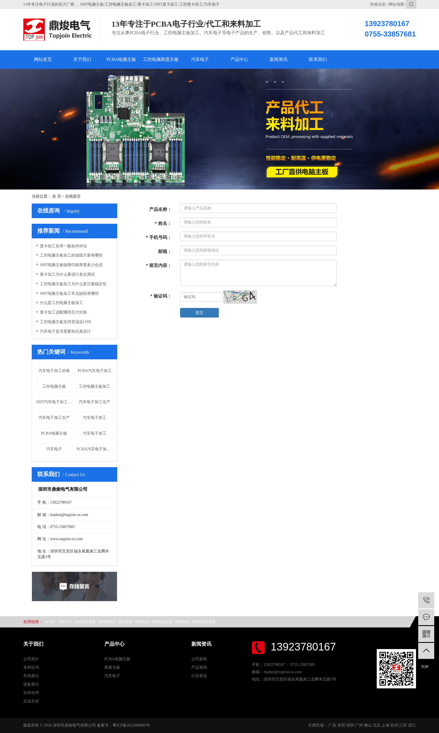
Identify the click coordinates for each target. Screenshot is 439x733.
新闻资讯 (279, 59)
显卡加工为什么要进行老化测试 (67, 274)
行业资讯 (199, 676)
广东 (332, 725)
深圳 (350, 725)
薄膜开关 (65, 622)
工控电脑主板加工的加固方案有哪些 (71, 255)
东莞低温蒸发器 (203, 622)
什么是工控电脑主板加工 (61, 303)
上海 (385, 725)
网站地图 (396, 4)
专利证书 (31, 667)
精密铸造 (182, 622)
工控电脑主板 (54, 386)
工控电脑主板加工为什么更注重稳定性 (73, 284)
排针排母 (125, 622)
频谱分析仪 (106, 622)
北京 (377, 725)
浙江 (412, 725)
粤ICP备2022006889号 (131, 725)
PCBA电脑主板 (121, 59)
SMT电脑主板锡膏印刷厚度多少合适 (71, 265)
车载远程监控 (162, 622)
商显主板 (112, 667)
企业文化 (31, 701)
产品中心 (239, 59)
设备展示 (31, 684)
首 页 (56, 196)
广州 (359, 725)
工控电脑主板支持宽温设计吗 (65, 322)
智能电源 (142, 622)
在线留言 (73, 196)
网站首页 (43, 59)
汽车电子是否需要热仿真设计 (65, 331)
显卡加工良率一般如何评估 (63, 246)
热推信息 (378, 4)
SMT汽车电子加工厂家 (54, 402)
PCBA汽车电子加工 (95, 371)
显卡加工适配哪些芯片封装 (63, 312)
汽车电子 (200, 59)
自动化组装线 (85, 622)
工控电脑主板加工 (94, 386)
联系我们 (318, 59)
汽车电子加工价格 (54, 371)
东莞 (341, 725)
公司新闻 (199, 659)
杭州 (394, 725)
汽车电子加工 (94, 417)
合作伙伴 (31, 693)
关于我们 (82, 59)
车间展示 (31, 676)
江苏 (403, 725)
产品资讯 (199, 667)
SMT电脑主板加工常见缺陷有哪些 (69, 293)
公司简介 (31, 659)
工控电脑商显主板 (161, 59)
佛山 (368, 725)
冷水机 (50, 622)
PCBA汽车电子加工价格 (95, 449)
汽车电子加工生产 (94, 402)
